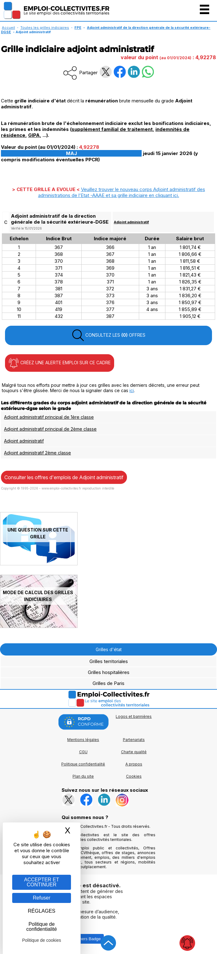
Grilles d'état (109, 649)
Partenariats (134, 739)
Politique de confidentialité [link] (41, 926)
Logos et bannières (134, 716)
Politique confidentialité (83, 764)
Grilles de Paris (108, 683)
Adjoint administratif (131, 222)
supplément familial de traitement (112, 129)
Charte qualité (134, 751)
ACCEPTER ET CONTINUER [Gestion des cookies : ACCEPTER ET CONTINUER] (41, 882)
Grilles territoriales (108, 661)
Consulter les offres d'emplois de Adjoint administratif (64, 477)
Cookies (134, 776)
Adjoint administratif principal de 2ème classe (50, 429)
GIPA (34, 135)
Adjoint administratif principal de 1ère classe (49, 417)
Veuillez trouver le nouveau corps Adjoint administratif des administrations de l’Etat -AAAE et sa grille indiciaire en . (121, 192)
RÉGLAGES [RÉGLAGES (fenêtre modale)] (41, 911)
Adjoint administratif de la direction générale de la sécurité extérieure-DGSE (105, 29)
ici (131, 390)
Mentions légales (83, 739)
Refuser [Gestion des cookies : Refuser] (41, 897)
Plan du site (83, 776)
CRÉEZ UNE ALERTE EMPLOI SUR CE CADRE (59, 363)
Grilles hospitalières (108, 672)
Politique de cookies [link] (41, 940)
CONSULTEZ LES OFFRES (108, 335)
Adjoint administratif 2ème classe (37, 452)
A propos (133, 764)
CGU (83, 751)
